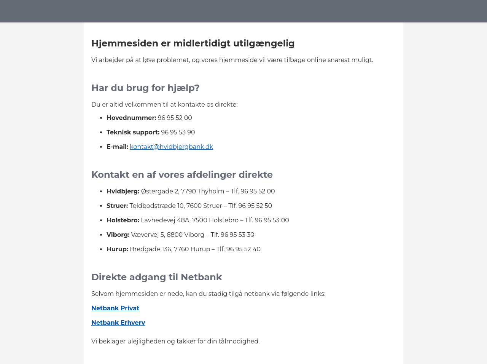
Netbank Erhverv (118, 322)
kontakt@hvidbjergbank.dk (171, 146)
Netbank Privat (115, 308)
